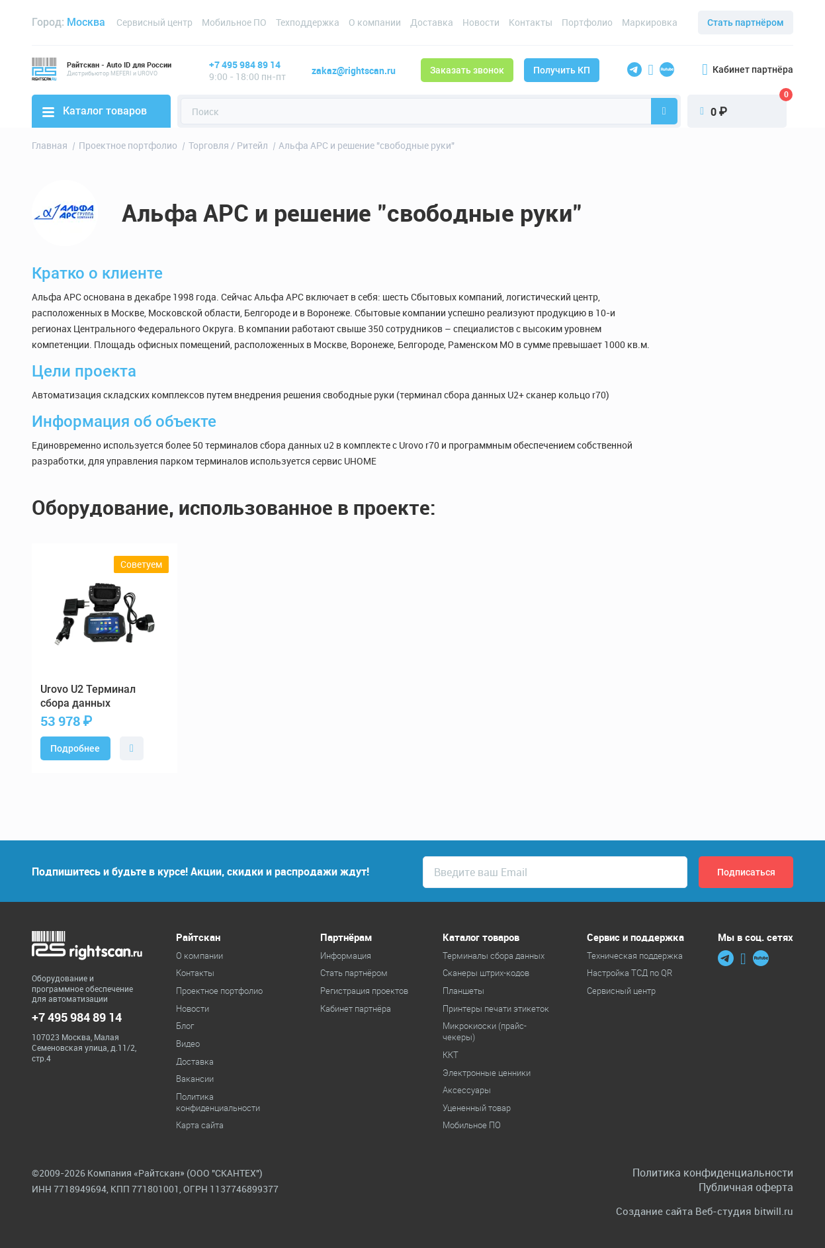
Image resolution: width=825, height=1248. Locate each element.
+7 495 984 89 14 (245, 64)
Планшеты (463, 991)
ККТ (450, 1055)
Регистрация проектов (364, 991)
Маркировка (649, 22)
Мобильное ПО (234, 22)
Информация (345, 955)
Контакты (530, 22)
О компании (375, 22)
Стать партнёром (745, 22)
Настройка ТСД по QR (629, 973)
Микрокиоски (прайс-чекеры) (485, 1031)
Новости (480, 22)
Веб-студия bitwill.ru (744, 1211)
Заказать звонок (467, 70)
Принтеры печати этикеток (496, 1008)
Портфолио (587, 22)
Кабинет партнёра (747, 69)
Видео (188, 1043)
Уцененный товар (477, 1108)
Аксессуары (467, 1090)
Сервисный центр (154, 22)
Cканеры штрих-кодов (486, 973)
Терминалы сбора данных (493, 955)
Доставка (431, 22)
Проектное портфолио (219, 991)
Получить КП (561, 70)
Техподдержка (307, 22)
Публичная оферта (746, 1187)
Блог (185, 1026)
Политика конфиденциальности (218, 1102)
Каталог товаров (94, 111)
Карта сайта (200, 1125)
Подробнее (75, 748)
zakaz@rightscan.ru (354, 70)
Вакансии (195, 1079)
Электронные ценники (487, 1073)
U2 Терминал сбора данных (88, 696)
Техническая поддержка (635, 955)
